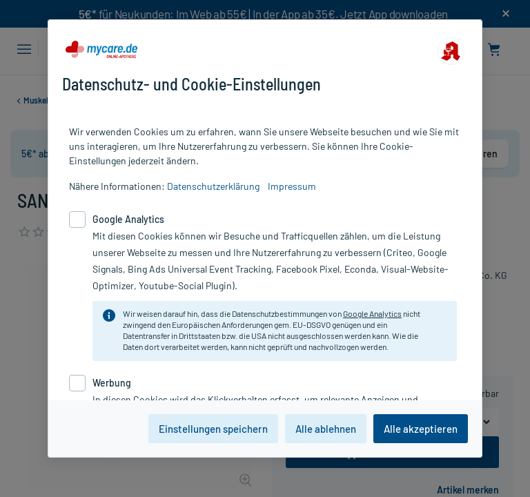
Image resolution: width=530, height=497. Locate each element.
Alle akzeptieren (421, 428)
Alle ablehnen (325, 428)
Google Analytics (372, 313)
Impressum (292, 186)
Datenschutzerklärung (213, 186)
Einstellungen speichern (213, 428)
